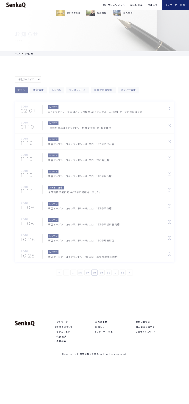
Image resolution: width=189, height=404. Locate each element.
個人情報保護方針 (145, 363)
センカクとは (63, 368)
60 (109, 274)
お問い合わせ (143, 358)
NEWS (56, 92)
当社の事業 (136, 4)
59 (101, 274)
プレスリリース (77, 92)
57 (87, 274)
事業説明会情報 (103, 92)
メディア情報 (128, 92)
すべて (21, 92)
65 (123, 274)
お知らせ (152, 4)
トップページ (61, 358)
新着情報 (38, 92)
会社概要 (61, 378)
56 (80, 274)
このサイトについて (146, 368)
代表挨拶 (61, 372)
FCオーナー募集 (176, 4)
